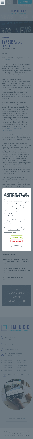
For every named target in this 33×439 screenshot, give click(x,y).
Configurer (16, 245)
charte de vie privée (10, 232)
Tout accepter (16, 237)
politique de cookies (14, 230)
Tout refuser (16, 241)
